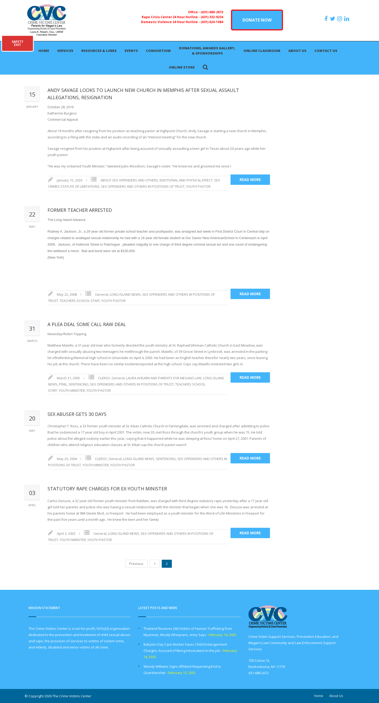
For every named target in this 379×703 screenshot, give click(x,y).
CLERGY (104, 378)
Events (131, 50)
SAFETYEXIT (17, 43)
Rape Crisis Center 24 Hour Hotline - (171, 17)
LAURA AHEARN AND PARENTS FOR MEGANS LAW (163, 378)
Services (65, 50)
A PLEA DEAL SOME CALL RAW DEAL (87, 324)
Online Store (182, 67)
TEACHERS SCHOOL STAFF (80, 300)
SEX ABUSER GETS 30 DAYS (77, 414)
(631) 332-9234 (212, 17)
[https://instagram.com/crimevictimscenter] (340, 19)
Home (43, 50)
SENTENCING (79, 384)
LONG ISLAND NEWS (125, 294)
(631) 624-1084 (212, 22)
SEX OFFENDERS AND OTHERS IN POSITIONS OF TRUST (143, 186)
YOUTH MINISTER (72, 390)
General (101, 294)
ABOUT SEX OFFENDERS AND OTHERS (129, 180)
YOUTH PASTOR (198, 186)
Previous (136, 563)
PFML (63, 384)
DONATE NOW (257, 20)
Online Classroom (261, 50)
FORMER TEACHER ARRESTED (80, 210)
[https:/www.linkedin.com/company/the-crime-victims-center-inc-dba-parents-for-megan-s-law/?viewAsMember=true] (347, 19)
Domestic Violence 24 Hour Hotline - (171, 22)
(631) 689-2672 (212, 12)
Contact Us (325, 50)
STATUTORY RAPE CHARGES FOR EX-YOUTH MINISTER (107, 488)
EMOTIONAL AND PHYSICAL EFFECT (186, 180)
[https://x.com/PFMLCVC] (333, 19)
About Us (297, 50)
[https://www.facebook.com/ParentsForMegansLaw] (326, 19)
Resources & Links (99, 50)
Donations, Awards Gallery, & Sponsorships (207, 51)
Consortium (158, 50)
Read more (250, 179)
